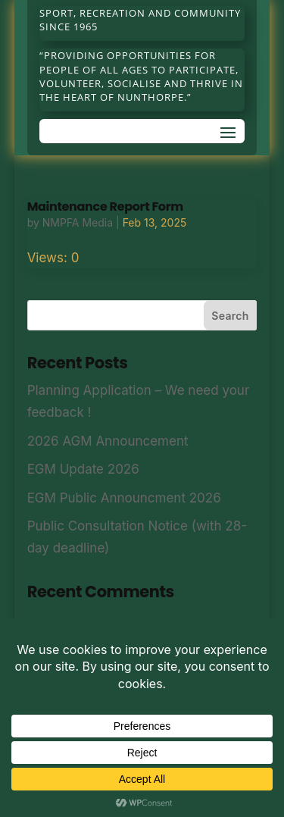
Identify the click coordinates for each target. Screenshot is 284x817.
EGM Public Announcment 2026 (124, 498)
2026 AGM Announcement (108, 441)
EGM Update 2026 (83, 469)
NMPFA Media (77, 222)
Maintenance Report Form (105, 206)
